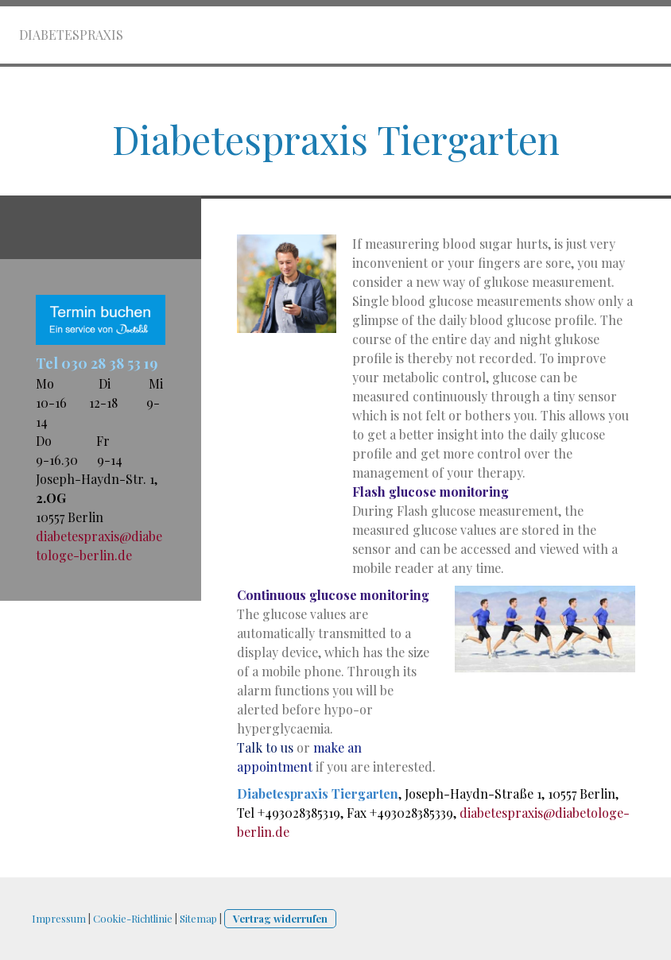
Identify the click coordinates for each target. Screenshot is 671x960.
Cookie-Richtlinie (133, 918)
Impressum (59, 918)
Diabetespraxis (71, 34)
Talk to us (265, 747)
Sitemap (198, 918)
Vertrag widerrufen (280, 918)
